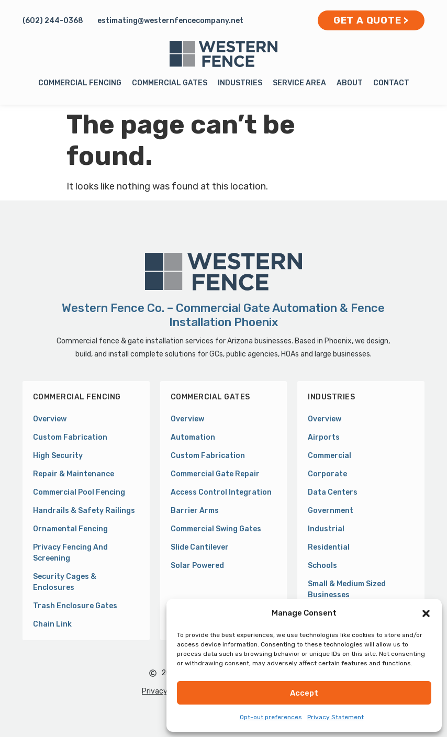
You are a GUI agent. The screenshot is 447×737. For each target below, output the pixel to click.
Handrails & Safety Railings (84, 510)
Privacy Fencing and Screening (70, 553)
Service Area (299, 83)
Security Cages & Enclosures (64, 582)
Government (330, 510)
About (350, 83)
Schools (322, 565)
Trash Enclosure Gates (75, 605)
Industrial (326, 528)
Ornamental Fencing (70, 528)
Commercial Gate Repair (215, 474)
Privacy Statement (335, 717)
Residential (329, 547)
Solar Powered (197, 565)
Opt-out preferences (271, 717)
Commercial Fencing (79, 83)
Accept (304, 693)
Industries (240, 83)
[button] (426, 613)
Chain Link (52, 624)
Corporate (327, 474)
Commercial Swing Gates (216, 528)
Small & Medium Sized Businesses (347, 589)
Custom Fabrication (70, 437)
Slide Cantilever (200, 547)
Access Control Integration (221, 492)
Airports (324, 437)
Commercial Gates (169, 83)
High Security (58, 455)
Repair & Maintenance (73, 474)
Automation (193, 437)
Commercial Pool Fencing (79, 492)
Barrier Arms (195, 510)
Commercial (329, 455)
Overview (49, 419)
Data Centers (332, 492)
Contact (391, 83)
